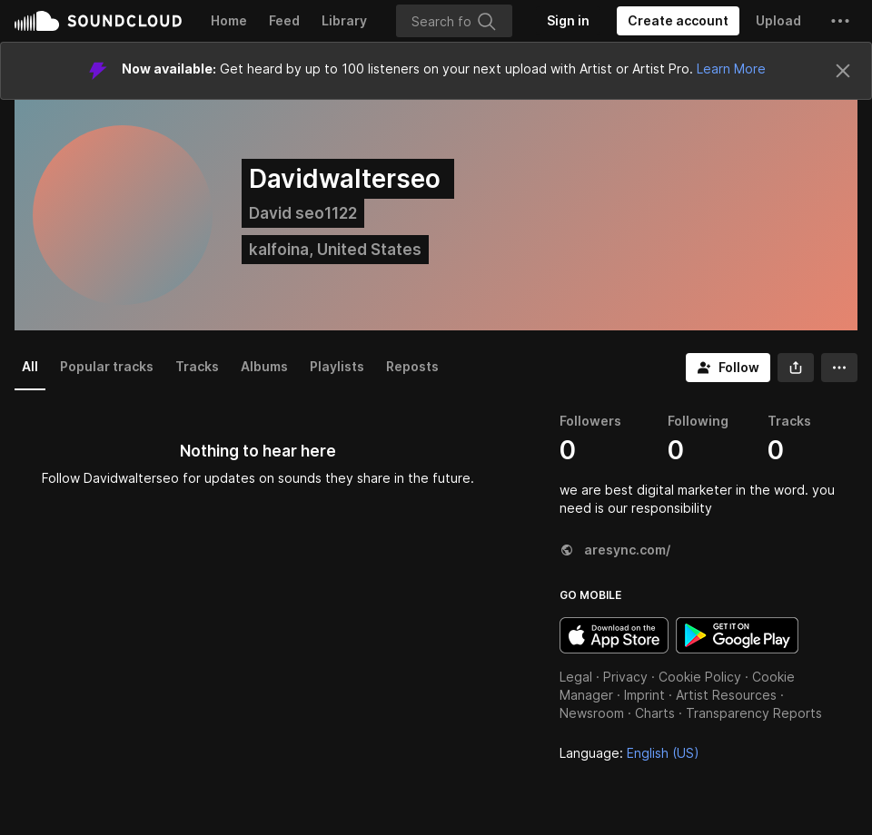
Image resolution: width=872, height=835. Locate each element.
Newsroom (592, 713)
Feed (284, 20)
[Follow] (728, 367)
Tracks (197, 366)
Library (344, 20)
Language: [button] (629, 753)
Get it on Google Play (737, 635)
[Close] (843, 71)
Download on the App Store (614, 635)
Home (229, 20)
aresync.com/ (615, 549)
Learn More (731, 68)
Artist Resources (726, 694)
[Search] (454, 21)
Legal (576, 676)
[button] (840, 21)
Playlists (337, 366)
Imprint (644, 694)
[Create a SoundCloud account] (678, 20)
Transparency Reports (754, 713)
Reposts (412, 366)
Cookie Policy (700, 676)
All (30, 366)
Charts (655, 713)
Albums (264, 366)
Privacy (625, 676)
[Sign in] (568, 20)
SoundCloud (98, 21)
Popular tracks (107, 366)
